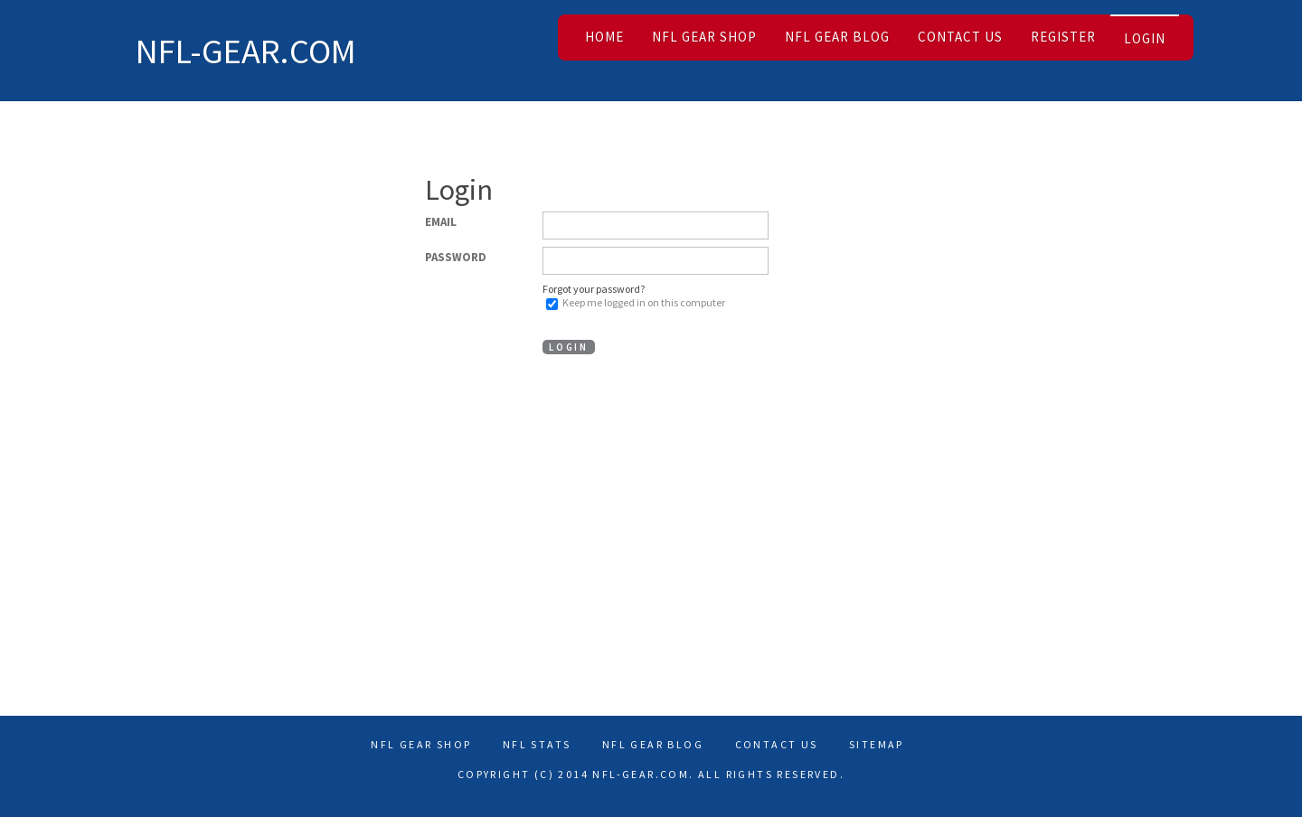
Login (1144, 38)
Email (441, 222)
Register (1063, 36)
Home (604, 36)
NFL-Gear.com (246, 50)
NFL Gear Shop (704, 36)
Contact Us (960, 36)
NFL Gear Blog (837, 36)
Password (455, 257)
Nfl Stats (537, 744)
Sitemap (876, 744)
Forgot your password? (593, 289)
